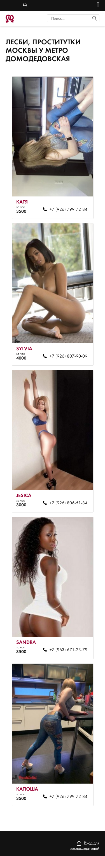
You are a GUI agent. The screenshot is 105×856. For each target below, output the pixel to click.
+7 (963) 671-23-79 (68, 650)
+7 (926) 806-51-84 (68, 503)
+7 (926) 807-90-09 (68, 356)
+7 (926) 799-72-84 (68, 209)
